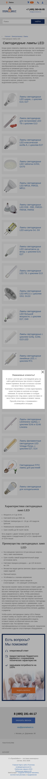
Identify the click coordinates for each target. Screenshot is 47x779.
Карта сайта (23, 765)
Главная (15, 765)
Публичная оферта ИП (23, 771)
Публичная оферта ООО (23, 769)
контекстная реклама (18, 775)
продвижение (32, 775)
